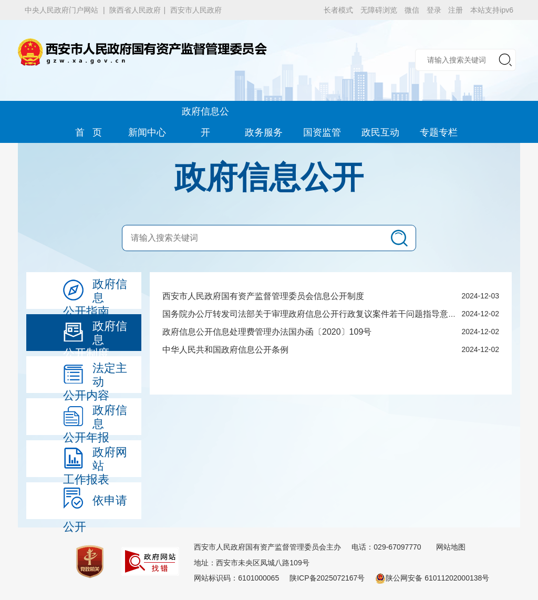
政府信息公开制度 (95, 335)
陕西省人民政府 (135, 10)
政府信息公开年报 (95, 419)
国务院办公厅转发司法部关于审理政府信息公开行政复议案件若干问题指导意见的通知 (322, 313)
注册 (455, 10)
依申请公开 (95, 503)
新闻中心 (147, 132)
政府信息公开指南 (95, 293)
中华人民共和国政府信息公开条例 (225, 349)
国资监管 (322, 132)
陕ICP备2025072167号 (327, 578)
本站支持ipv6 (491, 10)
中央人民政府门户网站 (61, 10)
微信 (412, 10)
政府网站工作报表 (95, 461)
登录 (434, 10)
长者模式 (338, 10)
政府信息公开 (205, 114)
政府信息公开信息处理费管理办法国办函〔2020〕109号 (266, 331)
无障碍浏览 (378, 10)
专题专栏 (439, 132)
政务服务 (264, 132)
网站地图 (450, 547)
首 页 (88, 132)
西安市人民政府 (196, 10)
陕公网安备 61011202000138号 (432, 578)
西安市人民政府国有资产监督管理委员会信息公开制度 (263, 296)
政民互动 (380, 132)
